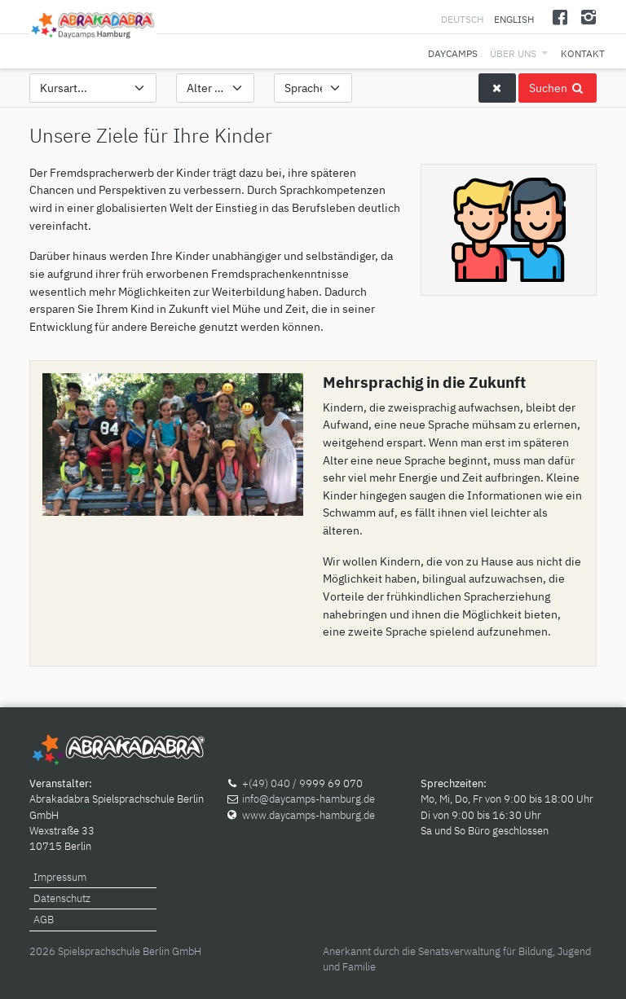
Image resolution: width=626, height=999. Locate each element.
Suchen (557, 87)
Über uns (513, 53)
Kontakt (583, 53)
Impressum (59, 877)
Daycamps (453, 53)
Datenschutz (61, 898)
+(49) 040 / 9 (274, 783)
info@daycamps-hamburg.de (308, 799)
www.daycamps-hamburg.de (308, 815)
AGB (43, 919)
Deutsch (463, 19)
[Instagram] (588, 17)
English (514, 19)
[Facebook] (560, 17)
